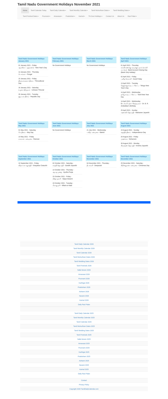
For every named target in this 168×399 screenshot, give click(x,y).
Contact (84, 380)
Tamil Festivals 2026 (84, 266)
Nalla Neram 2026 (84, 270)
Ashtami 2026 (84, 292)
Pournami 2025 (84, 348)
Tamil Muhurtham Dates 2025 (84, 326)
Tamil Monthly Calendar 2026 (83, 248)
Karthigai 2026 (84, 283)
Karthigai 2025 (84, 352)
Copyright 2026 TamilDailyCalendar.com (84, 389)
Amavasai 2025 (84, 343)
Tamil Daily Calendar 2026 (83, 244)
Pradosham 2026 (84, 287)
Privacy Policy (84, 385)
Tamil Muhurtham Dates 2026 (84, 257)
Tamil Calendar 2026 (84, 253)
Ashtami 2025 (84, 361)
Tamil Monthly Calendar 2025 (83, 318)
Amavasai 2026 (84, 274)
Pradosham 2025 (84, 356)
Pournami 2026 (84, 279)
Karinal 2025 (84, 369)
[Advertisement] (84, 38)
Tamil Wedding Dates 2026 (84, 261)
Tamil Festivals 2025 (84, 335)
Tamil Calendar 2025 (84, 322)
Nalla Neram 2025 (84, 339)
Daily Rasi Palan (84, 304)
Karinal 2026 (84, 300)
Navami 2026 (84, 296)
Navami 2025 (84, 365)
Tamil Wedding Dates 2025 (84, 330)
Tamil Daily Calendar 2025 (83, 313)
